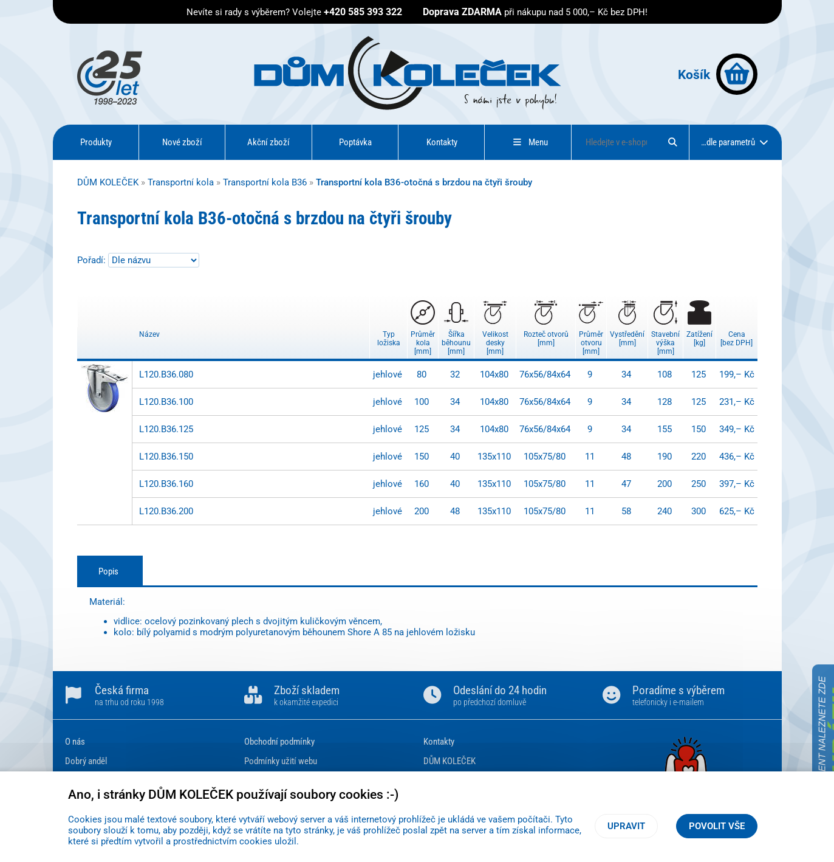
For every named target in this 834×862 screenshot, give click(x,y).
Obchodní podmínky (279, 741)
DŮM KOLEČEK (107, 182)
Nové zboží (182, 142)
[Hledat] (672, 142)
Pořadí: (92, 260)
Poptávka (355, 142)
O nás (75, 741)
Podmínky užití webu (280, 761)
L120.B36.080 (166, 374)
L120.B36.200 (166, 511)
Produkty (96, 142)
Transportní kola (181, 182)
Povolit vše (717, 826)
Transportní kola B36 (265, 182)
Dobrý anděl (86, 761)
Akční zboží (268, 142)
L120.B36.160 (166, 483)
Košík (717, 74)
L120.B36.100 (166, 401)
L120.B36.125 (166, 429)
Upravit (626, 826)
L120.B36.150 (166, 456)
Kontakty (441, 142)
